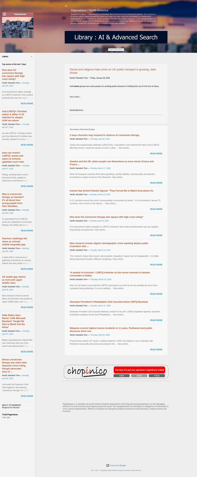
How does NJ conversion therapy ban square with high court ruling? (106, 217)
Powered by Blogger (116, 465)
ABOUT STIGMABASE (11, 405)
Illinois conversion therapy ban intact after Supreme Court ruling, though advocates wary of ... (14, 365)
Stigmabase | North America (89, 10)
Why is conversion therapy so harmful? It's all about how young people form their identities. (13, 200)
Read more (156, 154)
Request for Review (10, 407)
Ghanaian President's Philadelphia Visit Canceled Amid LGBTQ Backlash (109, 302)
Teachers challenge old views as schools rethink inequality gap (14, 241)
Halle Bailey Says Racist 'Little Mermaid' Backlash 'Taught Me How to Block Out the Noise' (14, 321)
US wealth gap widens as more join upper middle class (14, 280)
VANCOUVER (116, 391)
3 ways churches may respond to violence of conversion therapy (104, 135)
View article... (75, 97)
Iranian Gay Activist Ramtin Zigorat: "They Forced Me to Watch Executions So (111, 190)
